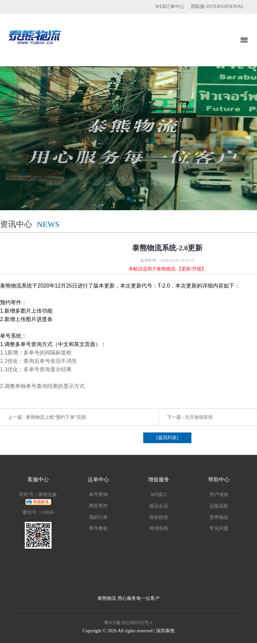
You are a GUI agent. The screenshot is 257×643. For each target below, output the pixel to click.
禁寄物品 (218, 517)
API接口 (158, 494)
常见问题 (218, 528)
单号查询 (98, 494)
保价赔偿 (158, 517)
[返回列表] (167, 437)
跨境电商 (158, 528)
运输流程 (218, 505)
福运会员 (158, 505)
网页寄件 (98, 505)
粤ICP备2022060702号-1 (128, 622)
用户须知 (218, 494)
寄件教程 (98, 528)
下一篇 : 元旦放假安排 (190, 417)
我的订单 (98, 517)
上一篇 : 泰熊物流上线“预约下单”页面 (47, 417)
